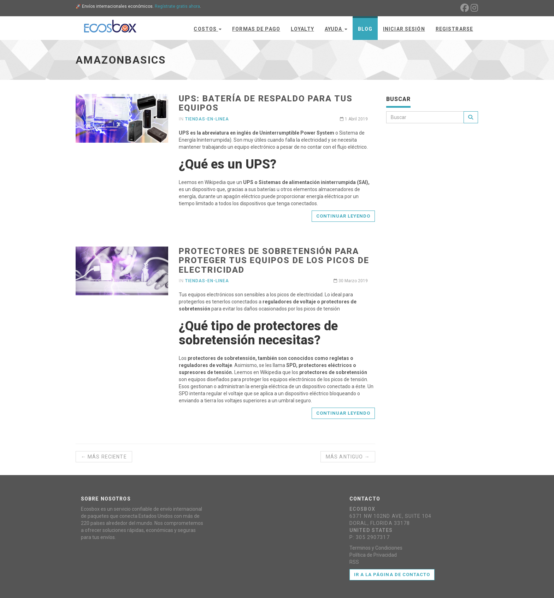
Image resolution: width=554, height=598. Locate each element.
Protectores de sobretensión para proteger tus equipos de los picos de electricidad (274, 260)
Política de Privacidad (373, 555)
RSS (354, 562)
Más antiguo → (348, 457)
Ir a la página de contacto (392, 574)
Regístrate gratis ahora (177, 6)
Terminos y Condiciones (375, 548)
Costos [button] (208, 29)
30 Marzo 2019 (351, 280)
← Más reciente (104, 457)
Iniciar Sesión (404, 29)
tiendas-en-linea (207, 119)
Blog (365, 29)
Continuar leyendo (343, 216)
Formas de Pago (256, 29)
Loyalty (302, 29)
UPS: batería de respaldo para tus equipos (265, 103)
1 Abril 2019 (354, 119)
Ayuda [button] (336, 29)
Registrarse (454, 29)
